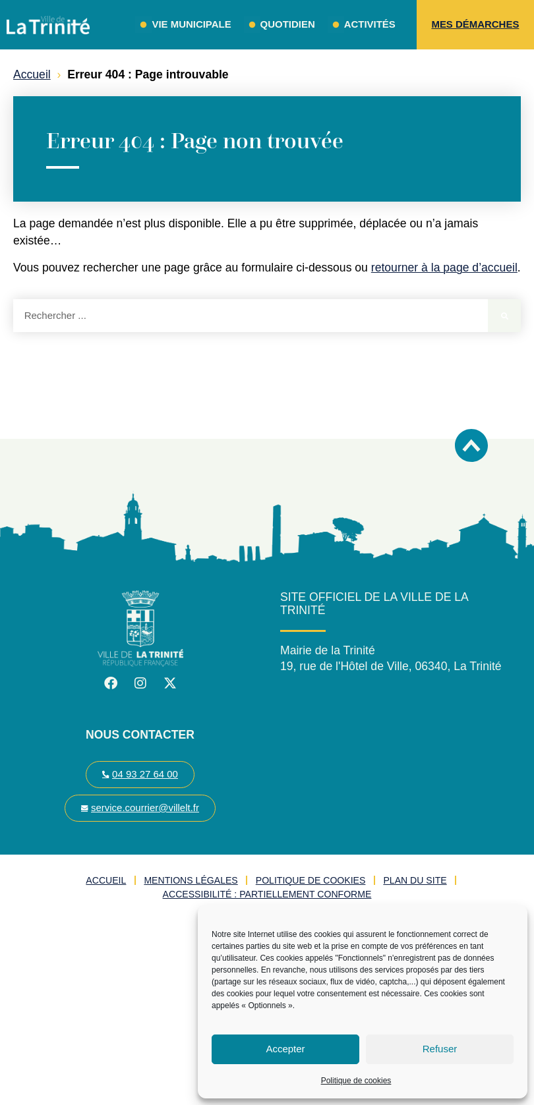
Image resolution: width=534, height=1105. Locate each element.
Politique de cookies (356, 1080)
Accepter (285, 1048)
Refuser (440, 1048)
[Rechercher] (504, 315)
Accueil (32, 74)
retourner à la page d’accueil (444, 267)
